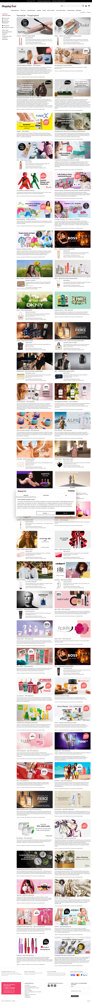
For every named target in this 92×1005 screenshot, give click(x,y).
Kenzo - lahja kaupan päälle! (62, 549)
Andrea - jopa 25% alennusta (63, 927)
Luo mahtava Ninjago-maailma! (25, 190)
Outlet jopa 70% (31, 1)
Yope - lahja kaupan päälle (24, 160)
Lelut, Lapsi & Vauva (61, 10)
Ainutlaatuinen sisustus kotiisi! (63, 65)
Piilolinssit (22, 10)
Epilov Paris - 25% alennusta (63, 639)
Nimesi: (72, 986)
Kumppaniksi (4, 37)
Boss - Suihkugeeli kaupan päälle (64, 666)
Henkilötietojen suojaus (7, 36)
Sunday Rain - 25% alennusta (25, 639)
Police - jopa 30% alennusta (62, 898)
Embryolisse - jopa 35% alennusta (64, 809)
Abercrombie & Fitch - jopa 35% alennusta (29, 809)
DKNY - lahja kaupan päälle (24, 310)
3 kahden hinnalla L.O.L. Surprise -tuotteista (67, 219)
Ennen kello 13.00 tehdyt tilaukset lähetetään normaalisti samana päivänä (34, 973)
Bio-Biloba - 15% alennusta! (24, 838)
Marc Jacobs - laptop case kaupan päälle (28, 278)
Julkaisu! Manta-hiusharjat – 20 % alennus (29, 65)
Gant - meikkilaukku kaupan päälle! (64, 371)
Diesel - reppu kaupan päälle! (25, 341)
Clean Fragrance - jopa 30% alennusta (27, 751)
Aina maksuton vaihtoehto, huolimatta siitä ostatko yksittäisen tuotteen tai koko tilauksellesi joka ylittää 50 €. (11, 973)
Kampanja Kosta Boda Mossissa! (64, 98)
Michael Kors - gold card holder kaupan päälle (30, 371)
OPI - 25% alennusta (22, 781)
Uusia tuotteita (6, 15)
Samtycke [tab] (26, 495)
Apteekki (39, 10)
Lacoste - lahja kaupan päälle (25, 520)
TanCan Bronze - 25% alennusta (26, 402)
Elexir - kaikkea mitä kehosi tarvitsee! (65, 723)
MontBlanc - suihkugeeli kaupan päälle (28, 609)
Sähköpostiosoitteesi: (76, 991)
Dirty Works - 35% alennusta (25, 666)
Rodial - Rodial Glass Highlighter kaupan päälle (68, 36)
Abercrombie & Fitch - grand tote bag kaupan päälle (69, 341)
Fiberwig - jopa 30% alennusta (25, 955)
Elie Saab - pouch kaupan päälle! (26, 459)
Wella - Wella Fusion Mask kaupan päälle (66, 278)
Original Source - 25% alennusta (64, 310)
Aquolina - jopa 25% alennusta (25, 895)
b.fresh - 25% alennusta (61, 520)
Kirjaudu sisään (5, 18)
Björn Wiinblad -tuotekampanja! (63, 869)
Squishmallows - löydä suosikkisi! (26, 219)
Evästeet (4, 34)
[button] (89, 6)
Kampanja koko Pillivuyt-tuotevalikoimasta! (29, 869)
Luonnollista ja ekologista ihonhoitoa (27, 723)
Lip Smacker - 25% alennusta (25, 696)
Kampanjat (78, 10)
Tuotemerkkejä (70, 10)
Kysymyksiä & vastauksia (7, 27)
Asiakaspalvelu (5, 25)
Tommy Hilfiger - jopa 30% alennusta (65, 838)
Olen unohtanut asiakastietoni (5, 22)
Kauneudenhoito (15, 10)
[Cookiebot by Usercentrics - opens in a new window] (69, 491)
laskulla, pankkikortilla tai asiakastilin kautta (80, 973)
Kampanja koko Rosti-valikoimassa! (65, 955)
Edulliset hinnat (5, 30)
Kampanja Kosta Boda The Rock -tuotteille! (29, 98)
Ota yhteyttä (28, 989)
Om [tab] (66, 495)
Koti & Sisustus (51, 10)
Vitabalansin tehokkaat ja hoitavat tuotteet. (67, 160)
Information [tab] (46, 495)
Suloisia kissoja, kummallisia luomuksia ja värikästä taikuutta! (72, 190)
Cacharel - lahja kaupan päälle (63, 580)
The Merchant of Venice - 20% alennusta (66, 402)
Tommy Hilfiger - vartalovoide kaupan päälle (29, 580)
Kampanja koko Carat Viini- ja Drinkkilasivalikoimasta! (70, 131)
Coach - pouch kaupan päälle (25, 549)
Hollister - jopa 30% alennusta (63, 781)
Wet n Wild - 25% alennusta (62, 609)
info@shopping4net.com (8, 992)
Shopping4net (82, 12)
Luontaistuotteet (31, 10)
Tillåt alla (65, 513)
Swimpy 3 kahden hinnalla (24, 249)
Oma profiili (27, 985)
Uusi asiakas (5, 20)
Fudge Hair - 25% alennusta (62, 751)
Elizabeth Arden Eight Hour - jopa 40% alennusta (31, 927)
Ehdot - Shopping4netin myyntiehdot (7, 32)
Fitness (44, 10)
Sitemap (13, 1001)
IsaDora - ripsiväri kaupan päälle (26, 36)
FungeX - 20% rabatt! (23, 131)
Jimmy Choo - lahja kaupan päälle (64, 459)
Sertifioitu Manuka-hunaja (62, 696)
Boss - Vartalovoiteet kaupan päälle (65, 249)
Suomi (89, 1001)
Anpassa (46, 513)
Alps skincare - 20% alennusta (63, 430)
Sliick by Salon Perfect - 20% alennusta (28, 430)
